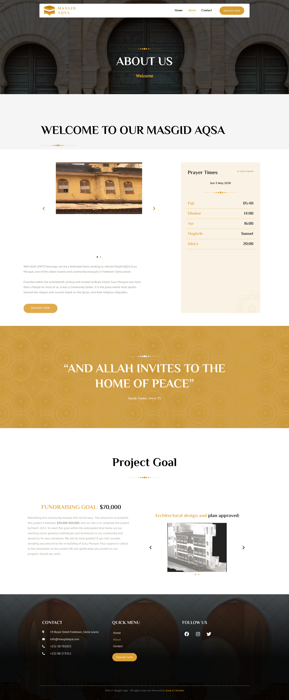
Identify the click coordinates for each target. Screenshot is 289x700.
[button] (43, 208)
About (192, 10)
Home (178, 10)
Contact (206, 10)
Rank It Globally (175, 691)
